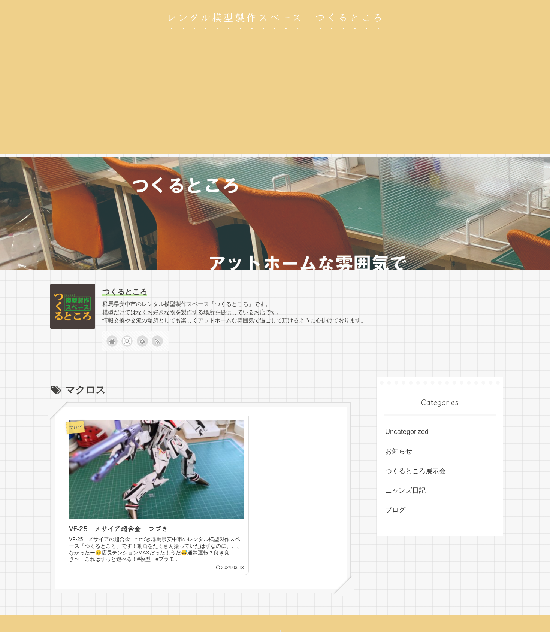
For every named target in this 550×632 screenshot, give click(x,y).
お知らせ (398, 451)
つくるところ (124, 292)
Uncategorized (407, 431)
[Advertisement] (275, 101)
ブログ (395, 510)
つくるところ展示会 (415, 471)
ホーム (321, 609)
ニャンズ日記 (405, 490)
